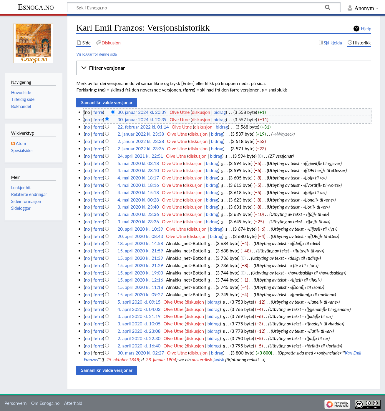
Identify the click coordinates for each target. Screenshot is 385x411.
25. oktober (117, 359)
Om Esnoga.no (45, 403)
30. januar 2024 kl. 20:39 (142, 112)
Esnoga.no (36, 6)
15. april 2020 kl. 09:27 (140, 294)
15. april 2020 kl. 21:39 (140, 258)
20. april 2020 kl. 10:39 (140, 229)
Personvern (15, 403)
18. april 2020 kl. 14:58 (140, 243)
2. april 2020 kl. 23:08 (138, 331)
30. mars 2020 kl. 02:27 (140, 352)
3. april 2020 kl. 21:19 (138, 316)
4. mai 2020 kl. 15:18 (138, 192)
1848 (134, 359)
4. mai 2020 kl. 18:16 (138, 185)
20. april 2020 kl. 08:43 (140, 236)
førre (98, 112)
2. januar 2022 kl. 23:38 (140, 134)
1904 (171, 359)
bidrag (220, 112)
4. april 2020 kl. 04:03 (138, 309)
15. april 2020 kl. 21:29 (140, 265)
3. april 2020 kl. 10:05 (138, 323)
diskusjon (201, 112)
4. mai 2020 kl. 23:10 (138, 170)
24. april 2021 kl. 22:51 (140, 156)
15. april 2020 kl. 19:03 (140, 272)
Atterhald (73, 403)
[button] (223, 68)
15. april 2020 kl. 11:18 (140, 287)
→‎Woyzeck (283, 134)
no (87, 119)
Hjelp (366, 28)
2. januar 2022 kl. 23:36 (140, 148)
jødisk (218, 359)
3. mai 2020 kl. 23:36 (138, 214)
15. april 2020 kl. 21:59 (140, 250)
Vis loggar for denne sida (96, 54)
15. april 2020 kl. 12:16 (140, 279)
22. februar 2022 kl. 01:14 (143, 126)
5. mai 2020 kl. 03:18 (138, 163)
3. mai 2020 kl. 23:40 (138, 206)
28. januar (155, 359)
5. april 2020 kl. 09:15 (138, 301)
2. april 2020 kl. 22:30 (138, 338)
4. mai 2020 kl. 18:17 (138, 177)
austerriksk (202, 359)
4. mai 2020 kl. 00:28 (138, 199)
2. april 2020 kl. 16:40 (138, 345)
